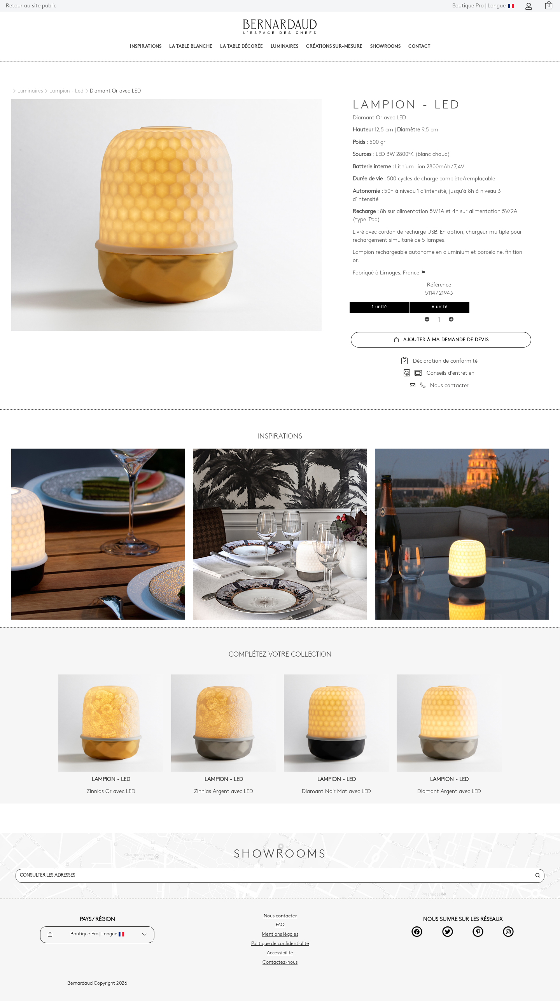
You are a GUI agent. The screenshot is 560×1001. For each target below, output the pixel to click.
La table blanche (190, 46)
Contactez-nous (280, 962)
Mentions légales (280, 934)
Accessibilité (280, 953)
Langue (483, 6)
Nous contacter (280, 916)
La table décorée (241, 46)
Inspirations (145, 46)
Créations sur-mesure (334, 46)
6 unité (440, 307)
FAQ (280, 925)
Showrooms (385, 46)
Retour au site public (31, 6)
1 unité (379, 307)
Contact (419, 46)
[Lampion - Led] (63, 91)
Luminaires (284, 46)
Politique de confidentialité (280, 944)
